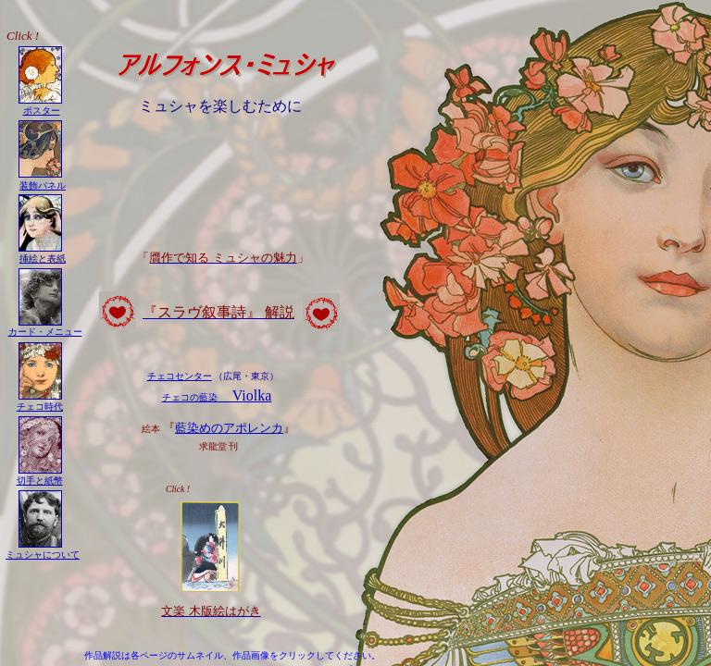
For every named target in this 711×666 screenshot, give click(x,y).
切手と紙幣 (40, 480)
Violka (217, 395)
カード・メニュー (45, 332)
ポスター (41, 110)
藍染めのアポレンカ (229, 428)
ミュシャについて (43, 554)
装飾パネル (42, 185)
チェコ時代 (40, 406)
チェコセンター (179, 376)
